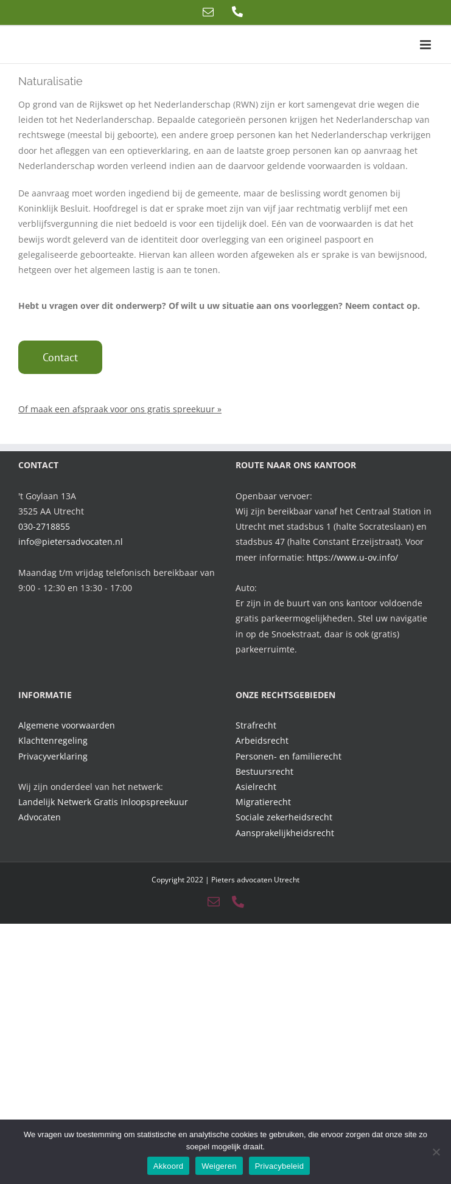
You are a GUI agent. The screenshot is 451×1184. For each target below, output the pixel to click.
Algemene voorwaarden (66, 725)
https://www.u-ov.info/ (352, 557)
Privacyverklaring (53, 756)
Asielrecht (256, 786)
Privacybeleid (279, 1166)
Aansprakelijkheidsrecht (285, 833)
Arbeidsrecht (262, 740)
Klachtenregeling (53, 740)
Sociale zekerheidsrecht (284, 817)
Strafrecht (256, 725)
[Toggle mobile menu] (426, 44)
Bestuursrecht (264, 771)
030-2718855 (44, 526)
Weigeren (218, 1166)
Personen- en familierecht (288, 756)
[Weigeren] (436, 1152)
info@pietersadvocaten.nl (70, 541)
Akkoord (168, 1166)
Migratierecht (263, 802)
